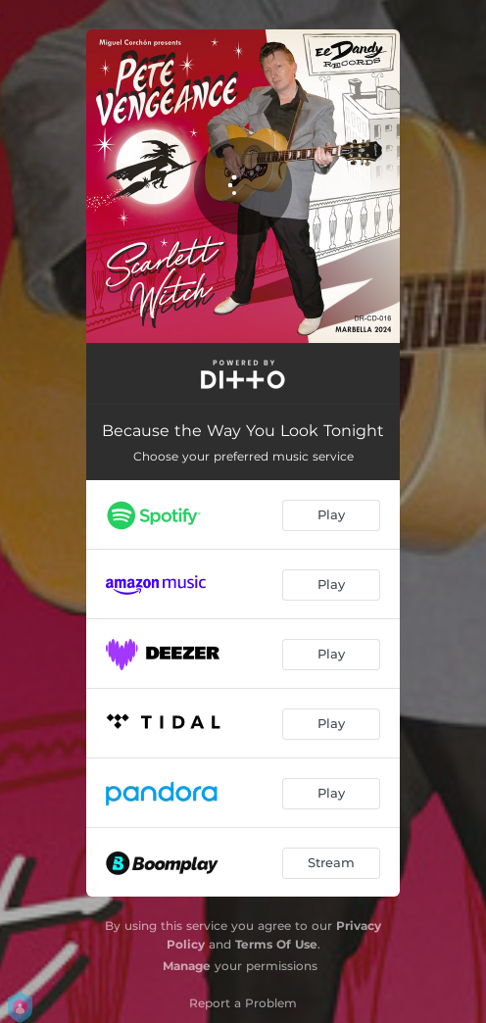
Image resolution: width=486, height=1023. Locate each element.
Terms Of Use (276, 944)
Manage (187, 965)
